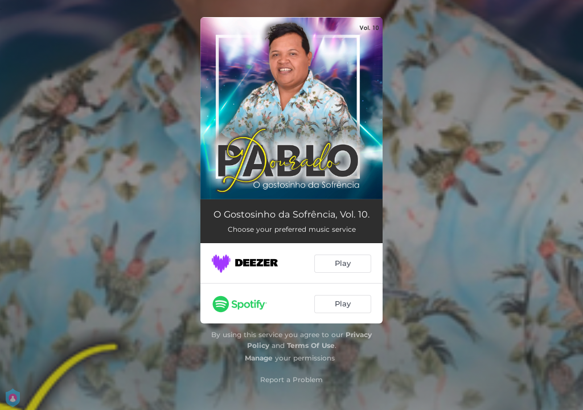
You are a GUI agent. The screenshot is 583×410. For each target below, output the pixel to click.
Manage (259, 358)
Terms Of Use (311, 345)
